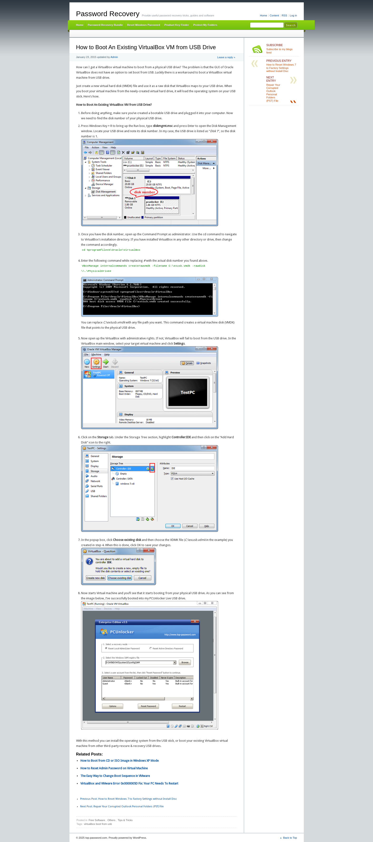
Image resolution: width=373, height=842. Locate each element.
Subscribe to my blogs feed (281, 48)
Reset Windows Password (143, 25)
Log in (293, 15)
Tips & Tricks (125, 820)
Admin (114, 57)
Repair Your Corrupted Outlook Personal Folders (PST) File (122, 806)
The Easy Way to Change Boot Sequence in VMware (115, 776)
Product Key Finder (176, 25)
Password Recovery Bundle (105, 25)
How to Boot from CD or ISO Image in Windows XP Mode (119, 760)
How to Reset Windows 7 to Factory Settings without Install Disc (128, 798)
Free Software (96, 820)
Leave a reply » (226, 57)
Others (111, 820)
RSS (284, 15)
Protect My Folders (205, 25)
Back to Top (290, 837)
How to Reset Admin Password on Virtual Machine (114, 768)
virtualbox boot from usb (98, 824)
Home (263, 15)
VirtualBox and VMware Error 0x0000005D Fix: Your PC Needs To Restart (129, 783)
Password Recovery (108, 14)
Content (274, 15)
